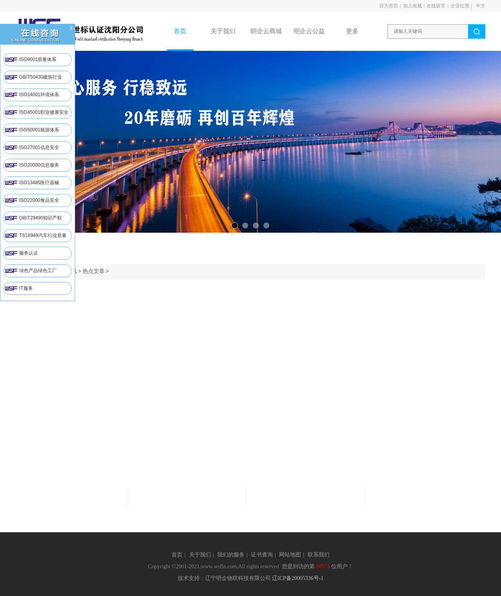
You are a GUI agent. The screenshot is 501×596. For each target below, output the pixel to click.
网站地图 (290, 555)
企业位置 (460, 6)
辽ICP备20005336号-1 (297, 578)
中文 (480, 6)
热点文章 (94, 271)
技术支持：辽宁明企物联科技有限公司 (224, 578)
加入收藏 (412, 6)
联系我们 (319, 555)
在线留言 (436, 6)
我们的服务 (231, 555)
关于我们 (200, 555)
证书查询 (262, 555)
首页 (176, 555)
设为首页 (388, 6)
